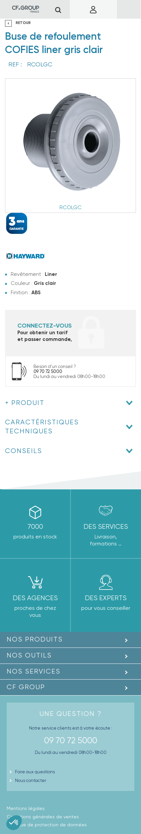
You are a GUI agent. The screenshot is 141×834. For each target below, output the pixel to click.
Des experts (106, 598)
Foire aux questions (35, 771)
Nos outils (29, 655)
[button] (14, 823)
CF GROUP (26, 687)
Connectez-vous (44, 325)
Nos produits (35, 639)
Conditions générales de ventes (43, 816)
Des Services (106, 526)
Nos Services (33, 671)
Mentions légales (26, 808)
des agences (35, 598)
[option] (70, 146)
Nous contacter (30, 780)
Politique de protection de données (47, 824)
